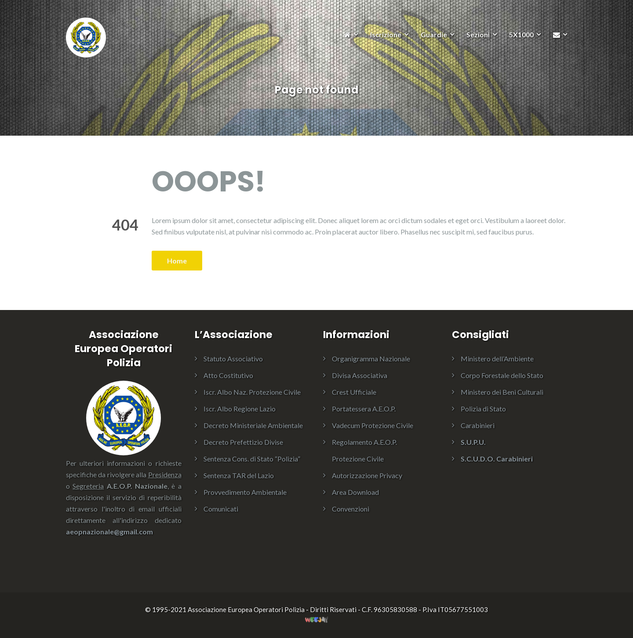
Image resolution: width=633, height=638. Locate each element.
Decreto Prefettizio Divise (243, 442)
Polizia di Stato (483, 408)
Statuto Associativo (233, 358)
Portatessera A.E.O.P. (364, 408)
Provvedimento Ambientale (245, 492)
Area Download (355, 492)
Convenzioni (350, 509)
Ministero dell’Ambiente (497, 358)
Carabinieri (478, 425)
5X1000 (521, 34)
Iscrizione (385, 34)
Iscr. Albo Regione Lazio (240, 408)
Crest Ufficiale (354, 392)
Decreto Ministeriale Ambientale (253, 425)
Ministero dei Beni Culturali (502, 392)
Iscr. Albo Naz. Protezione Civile (252, 392)
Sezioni (478, 34)
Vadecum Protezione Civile (372, 425)
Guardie (434, 34)
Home (177, 260)
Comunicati (221, 509)
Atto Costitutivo (228, 375)
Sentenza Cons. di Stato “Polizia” (252, 458)
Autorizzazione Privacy (367, 475)
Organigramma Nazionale (371, 358)
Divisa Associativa (359, 375)
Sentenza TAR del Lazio (239, 475)
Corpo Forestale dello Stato (502, 375)
